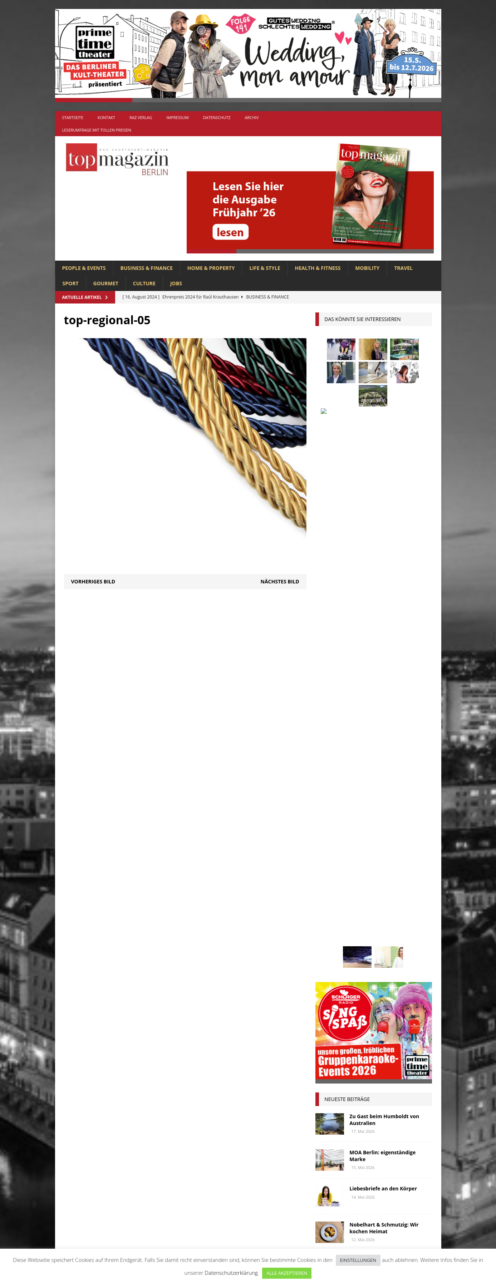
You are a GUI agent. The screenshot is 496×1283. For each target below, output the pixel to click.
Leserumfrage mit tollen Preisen (96, 130)
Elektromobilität (372, 810)
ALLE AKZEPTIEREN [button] (286, 1273)
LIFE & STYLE (264, 268)
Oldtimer (330, 903)
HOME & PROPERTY (211, 268)
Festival (328, 823)
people (385, 903)
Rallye (410, 903)
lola (359, 877)
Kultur (327, 863)
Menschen (331, 890)
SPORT (71, 283)
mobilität (365, 890)
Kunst (353, 863)
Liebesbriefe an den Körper (383, 650)
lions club (331, 877)
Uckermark (398, 930)
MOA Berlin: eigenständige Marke (382, 617)
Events (411, 810)
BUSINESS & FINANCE (147, 268)
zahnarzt (360, 956)
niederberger (403, 890)
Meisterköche (391, 877)
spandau (411, 916)
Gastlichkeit (363, 823)
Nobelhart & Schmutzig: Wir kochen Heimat (383, 689)
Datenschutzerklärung (231, 1272)
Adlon (326, 784)
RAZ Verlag (140, 117)
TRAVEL (403, 268)
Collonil (330, 810)
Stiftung (329, 930)
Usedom (356, 943)
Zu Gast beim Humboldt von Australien (384, 581)
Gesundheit (333, 837)
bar (323, 797)
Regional (330, 916)
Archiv (252, 117)
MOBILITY (367, 268)
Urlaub (328, 943)
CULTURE (144, 283)
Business (399, 797)
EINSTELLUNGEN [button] (358, 1260)
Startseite (72, 117)
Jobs (176, 283)
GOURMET (105, 283)
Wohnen (329, 956)
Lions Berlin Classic (394, 863)
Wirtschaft (388, 943)
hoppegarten (393, 837)
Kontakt (106, 117)
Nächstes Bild (280, 581)
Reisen (358, 916)
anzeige (353, 784)
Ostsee (359, 903)
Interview (367, 850)
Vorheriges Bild (93, 581)
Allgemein (169, 1117)
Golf (362, 837)
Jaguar (397, 850)
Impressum (177, 117)
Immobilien (332, 850)
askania (382, 784)
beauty (346, 797)
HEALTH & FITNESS (318, 268)
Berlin (371, 797)
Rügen (383, 916)
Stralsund (362, 930)
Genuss (396, 823)
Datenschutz (217, 117)
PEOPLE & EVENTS (84, 268)
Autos (409, 784)
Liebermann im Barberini (380, 722)
